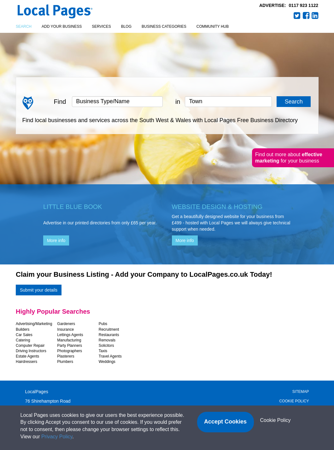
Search (24, 26)
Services (101, 26)
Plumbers (65, 361)
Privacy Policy (56, 436)
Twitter (297, 15)
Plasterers (65, 356)
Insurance (65, 329)
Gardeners (66, 324)
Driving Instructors (31, 351)
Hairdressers (26, 361)
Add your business (62, 26)
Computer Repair (30, 345)
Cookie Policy (294, 401)
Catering (23, 340)
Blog (126, 26)
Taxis (103, 351)
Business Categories (164, 26)
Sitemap (300, 391)
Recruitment (109, 329)
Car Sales (24, 335)
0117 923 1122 (303, 5)
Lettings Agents (70, 335)
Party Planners (69, 345)
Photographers (69, 351)
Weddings (107, 361)
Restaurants (109, 335)
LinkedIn (315, 15)
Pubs (103, 324)
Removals (107, 340)
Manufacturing (69, 340)
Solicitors (106, 345)
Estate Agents (27, 356)
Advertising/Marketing (34, 324)
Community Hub (212, 26)
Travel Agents (110, 356)
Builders (22, 329)
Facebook (306, 15)
